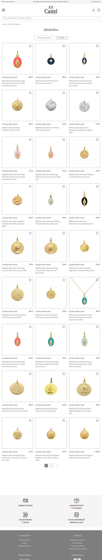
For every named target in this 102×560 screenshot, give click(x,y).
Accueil (4, 24)
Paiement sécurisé (24, 540)
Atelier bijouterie (77, 543)
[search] (5, 18)
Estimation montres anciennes (77, 549)
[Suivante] (54, 465)
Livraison (24, 543)
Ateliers (77, 535)
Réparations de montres (77, 540)
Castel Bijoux (24, 555)
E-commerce (24, 535)
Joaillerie (11, 24)
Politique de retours (24, 546)
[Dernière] (57, 465)
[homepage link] (51, 10)
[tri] (62, 37)
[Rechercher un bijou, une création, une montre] (52, 18)
